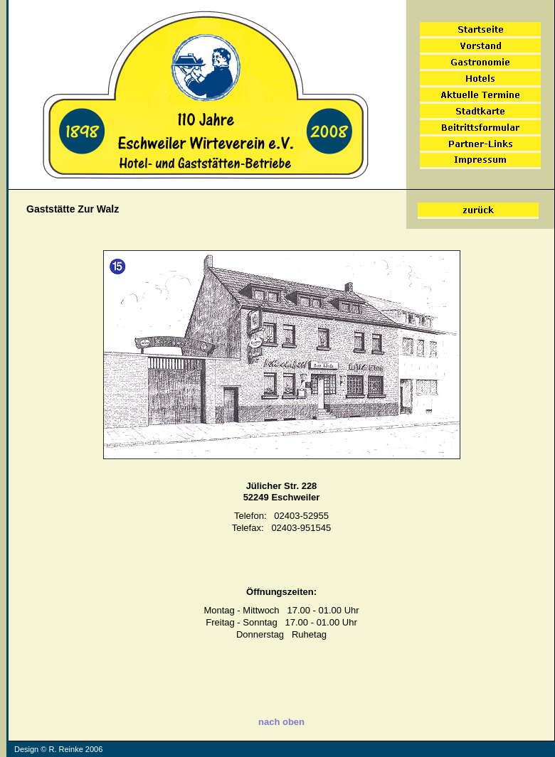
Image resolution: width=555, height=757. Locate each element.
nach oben (281, 721)
